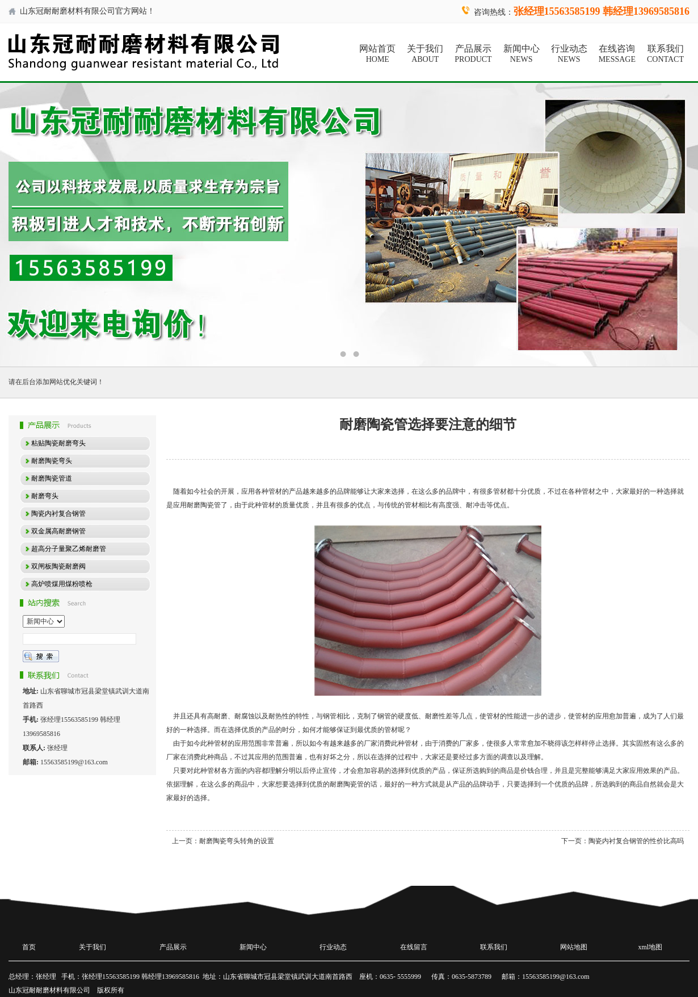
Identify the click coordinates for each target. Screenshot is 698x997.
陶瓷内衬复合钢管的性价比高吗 (636, 841)
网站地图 (573, 947)
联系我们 (665, 54)
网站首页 (377, 54)
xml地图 (650, 947)
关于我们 (425, 54)
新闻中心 (521, 54)
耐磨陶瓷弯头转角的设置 (236, 841)
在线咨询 (617, 54)
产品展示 (473, 54)
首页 (29, 947)
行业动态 (569, 54)
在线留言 (413, 947)
